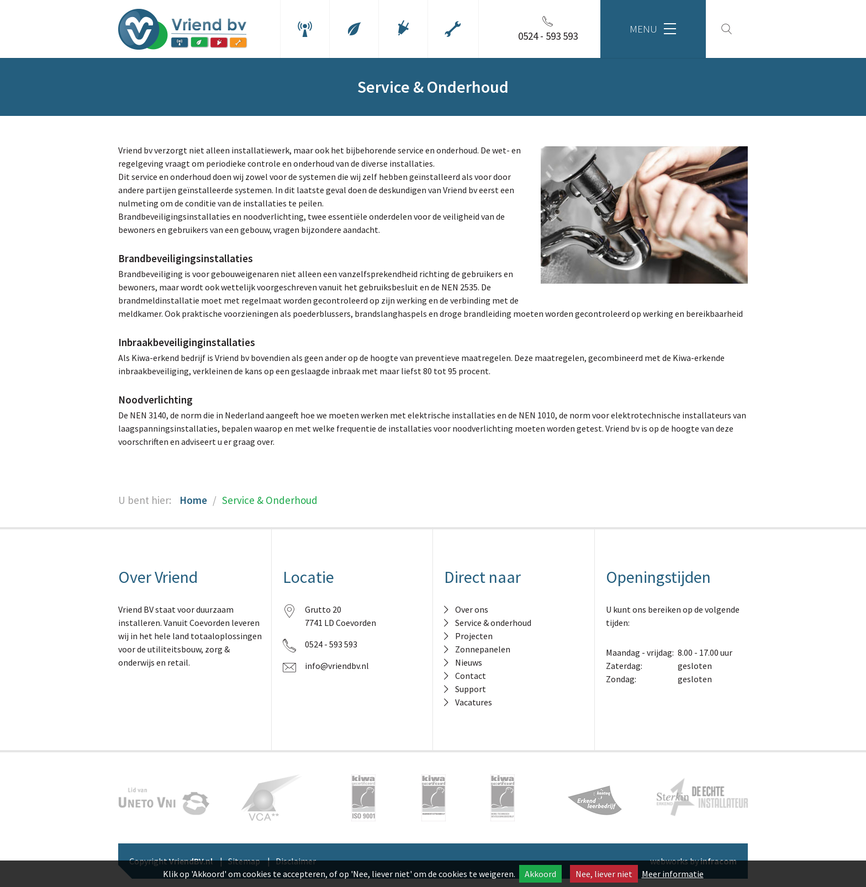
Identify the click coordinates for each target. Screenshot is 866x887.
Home (193, 500)
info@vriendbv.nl (337, 665)
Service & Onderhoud (270, 500)
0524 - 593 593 (331, 644)
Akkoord (540, 873)
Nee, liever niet (603, 873)
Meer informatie (673, 873)
